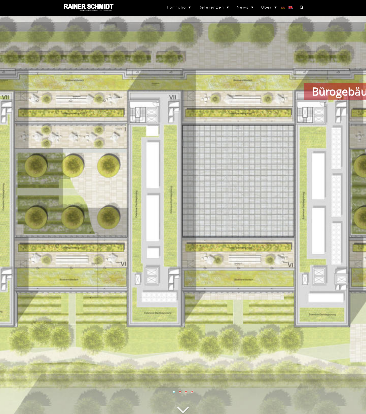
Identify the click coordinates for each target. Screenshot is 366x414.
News (243, 7)
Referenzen (211, 7)
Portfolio (176, 7)
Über (266, 7)
